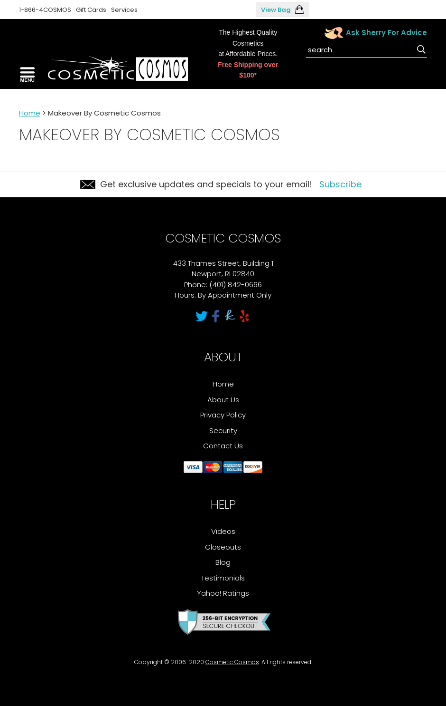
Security (223, 430)
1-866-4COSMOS (45, 9)
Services (124, 9)
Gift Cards (91, 9)
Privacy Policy (223, 415)
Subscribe (340, 184)
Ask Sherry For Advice (386, 33)
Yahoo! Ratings (223, 593)
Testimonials (223, 578)
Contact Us (223, 446)
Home (29, 113)
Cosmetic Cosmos (232, 662)
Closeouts (223, 547)
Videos (223, 531)
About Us (223, 400)
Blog (223, 562)
